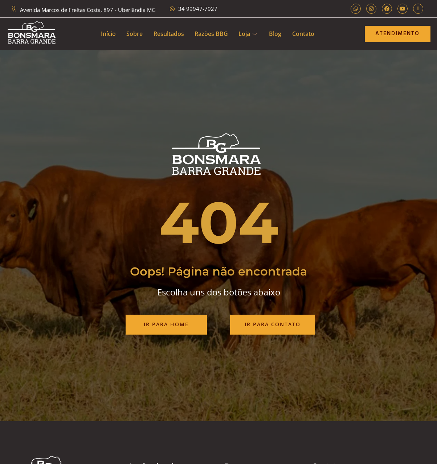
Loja (248, 34)
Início (107, 34)
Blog (276, 34)
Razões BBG (211, 34)
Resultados (168, 34)
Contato (304, 34)
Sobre (134, 34)
